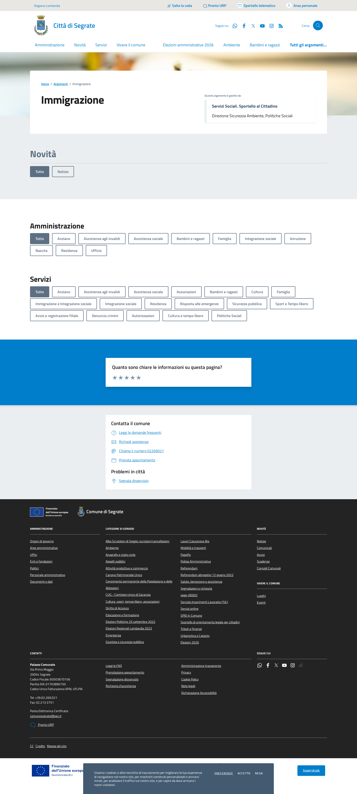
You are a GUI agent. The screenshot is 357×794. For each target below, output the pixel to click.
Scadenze (263, 561)
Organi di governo (42, 541)
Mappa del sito (56, 746)
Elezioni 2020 (190, 642)
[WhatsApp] (233, 25)
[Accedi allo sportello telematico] (256, 5)
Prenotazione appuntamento (125, 672)
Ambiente (231, 45)
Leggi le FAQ (114, 665)
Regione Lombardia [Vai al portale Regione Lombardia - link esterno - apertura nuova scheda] (47, 5)
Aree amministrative (44, 547)
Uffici (33, 554)
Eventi (261, 602)
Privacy (186, 672)
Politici (34, 568)
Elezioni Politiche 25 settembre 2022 (130, 621)
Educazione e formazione (122, 615)
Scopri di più (311, 770)
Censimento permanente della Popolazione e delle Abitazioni (139, 584)
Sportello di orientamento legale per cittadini (210, 622)
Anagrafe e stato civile (120, 554)
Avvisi (261, 554)
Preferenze (223, 773)
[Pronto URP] (215, 5)
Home (45, 84)
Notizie (63, 171)
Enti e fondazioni (41, 561)
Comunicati (264, 547)
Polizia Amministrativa (196, 561)
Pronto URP (42, 725)
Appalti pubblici (115, 561)
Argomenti (61, 84)
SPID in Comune (191, 615)
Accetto (244, 773)
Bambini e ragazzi (265, 45)
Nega (259, 773)
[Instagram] (269, 25)
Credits (40, 746)
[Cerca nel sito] (318, 26)
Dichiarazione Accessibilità (199, 692)
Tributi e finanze (191, 628)
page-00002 (189, 595)
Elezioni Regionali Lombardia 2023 (129, 628)
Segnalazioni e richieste (196, 588)
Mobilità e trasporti (193, 547)
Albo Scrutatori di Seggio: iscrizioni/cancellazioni (137, 541)
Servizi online (189, 608)
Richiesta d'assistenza (121, 685)
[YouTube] (260, 25)
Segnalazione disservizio (122, 679)
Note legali (188, 685)
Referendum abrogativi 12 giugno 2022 (207, 574)
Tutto (40, 171)
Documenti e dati (41, 581)
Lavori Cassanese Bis (195, 541)
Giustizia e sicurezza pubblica (125, 641)
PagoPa (186, 554)
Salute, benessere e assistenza (201, 581)
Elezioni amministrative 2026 (188, 45)
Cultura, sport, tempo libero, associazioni (132, 601)
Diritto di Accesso (117, 608)
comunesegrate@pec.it (45, 716)
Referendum (189, 568)
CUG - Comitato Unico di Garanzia (128, 594)
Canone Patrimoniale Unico (124, 574)
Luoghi (261, 595)
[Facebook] (242, 25)
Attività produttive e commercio (127, 568)
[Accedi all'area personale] (302, 5)
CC (32, 746)
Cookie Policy (190, 679)
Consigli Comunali (269, 568)
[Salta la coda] (180, 5)
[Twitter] (251, 25)
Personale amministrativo (47, 574)
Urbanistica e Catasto (195, 635)
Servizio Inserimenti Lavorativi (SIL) (204, 602)
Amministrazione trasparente (201, 665)
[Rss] (278, 25)
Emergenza (113, 635)
